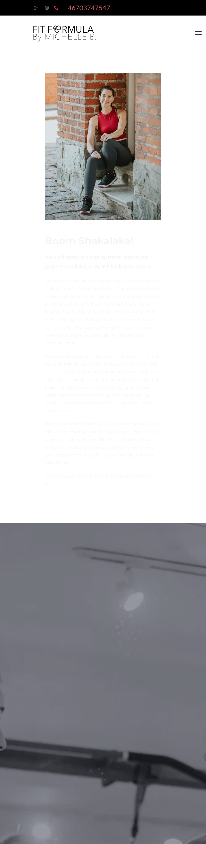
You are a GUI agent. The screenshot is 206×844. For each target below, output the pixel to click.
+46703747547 (87, 8)
